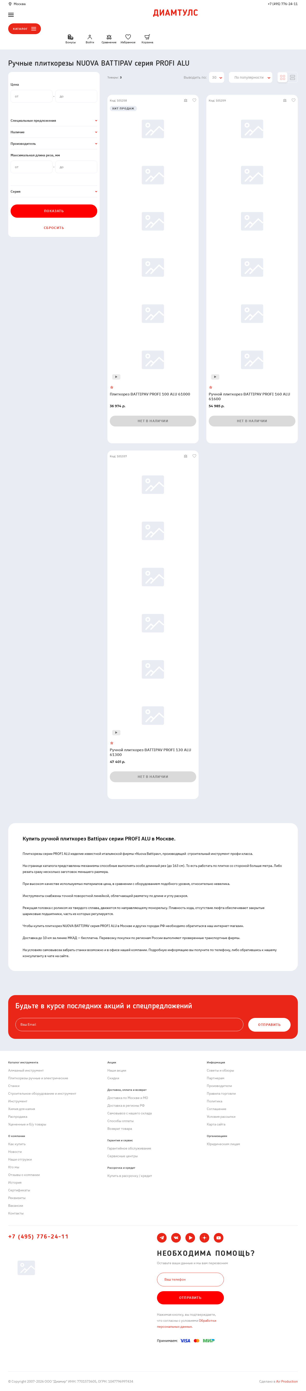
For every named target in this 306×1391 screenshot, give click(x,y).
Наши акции (116, 1070)
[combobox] (216, 77)
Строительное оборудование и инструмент (42, 1093)
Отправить (190, 1298)
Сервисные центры (122, 1156)
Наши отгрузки (20, 1159)
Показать (54, 211)
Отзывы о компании (24, 1175)
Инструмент (17, 1101)
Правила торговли (221, 1093)
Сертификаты (19, 1190)
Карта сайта (216, 1124)
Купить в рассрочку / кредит (129, 1176)
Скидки (113, 1078)
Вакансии (15, 1205)
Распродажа (17, 1116)
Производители (219, 1086)
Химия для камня (21, 1109)
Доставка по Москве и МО (127, 1098)
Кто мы (13, 1167)
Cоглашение (216, 1109)
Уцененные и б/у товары (27, 1124)
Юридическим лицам (223, 1144)
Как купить (17, 1144)
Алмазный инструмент (26, 1070)
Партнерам (215, 1078)
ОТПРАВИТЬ (269, 1025)
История (14, 1182)
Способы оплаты (120, 1121)
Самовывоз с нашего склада (129, 1113)
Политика (214, 1101)
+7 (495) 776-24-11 (283, 4)
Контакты (16, 1213)
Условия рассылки (221, 1116)
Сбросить (54, 228)
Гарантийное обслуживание (129, 1148)
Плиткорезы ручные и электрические (38, 1078)
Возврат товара (119, 1128)
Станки (14, 1086)
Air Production (286, 1381)
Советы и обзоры (220, 1070)
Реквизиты (17, 1198)
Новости (15, 1152)
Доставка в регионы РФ (126, 1105)
